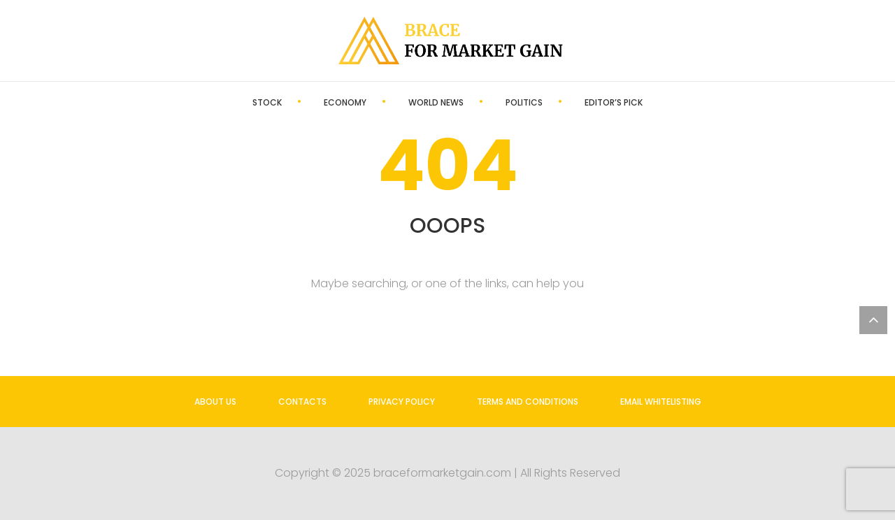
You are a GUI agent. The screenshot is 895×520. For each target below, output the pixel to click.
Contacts (302, 401)
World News (436, 102)
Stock (267, 102)
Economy (345, 102)
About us (215, 401)
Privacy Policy (401, 401)
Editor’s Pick (614, 102)
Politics (524, 102)
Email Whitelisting (660, 401)
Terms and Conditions (527, 401)
